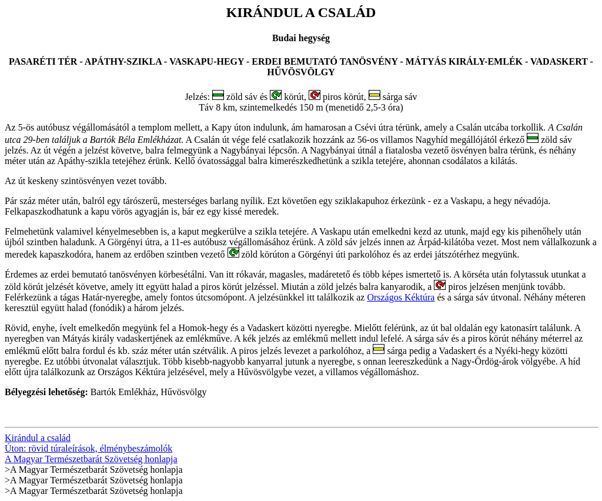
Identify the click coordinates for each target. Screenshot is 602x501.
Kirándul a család (38, 438)
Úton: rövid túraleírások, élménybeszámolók (88, 448)
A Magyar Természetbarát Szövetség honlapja (91, 459)
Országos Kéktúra (400, 297)
